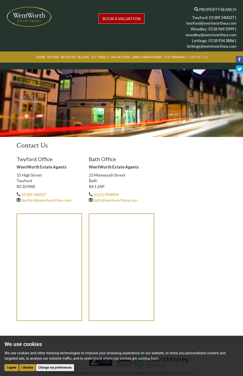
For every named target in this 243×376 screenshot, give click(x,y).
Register (68, 57)
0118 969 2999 (221, 28)
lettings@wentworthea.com (211, 46)
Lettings (100, 57)
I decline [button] (27, 367)
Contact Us (198, 57)
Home (41, 57)
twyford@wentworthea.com (211, 23)
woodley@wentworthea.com (211, 34)
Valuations (120, 57)
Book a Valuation (121, 18)
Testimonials (175, 57)
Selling (83, 57)
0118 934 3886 (221, 40)
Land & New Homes (147, 57)
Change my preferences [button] (55, 367)
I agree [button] (11, 367)
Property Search (215, 9)
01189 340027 (221, 17)
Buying (53, 57)
